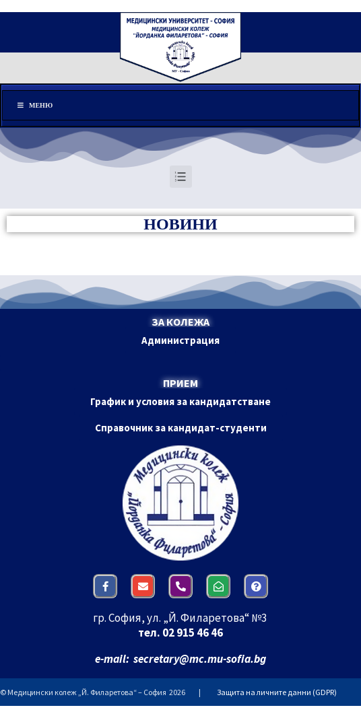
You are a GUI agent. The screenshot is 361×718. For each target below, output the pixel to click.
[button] (180, 340)
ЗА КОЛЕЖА (180, 321)
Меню (34, 105)
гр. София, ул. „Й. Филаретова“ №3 (181, 617)
